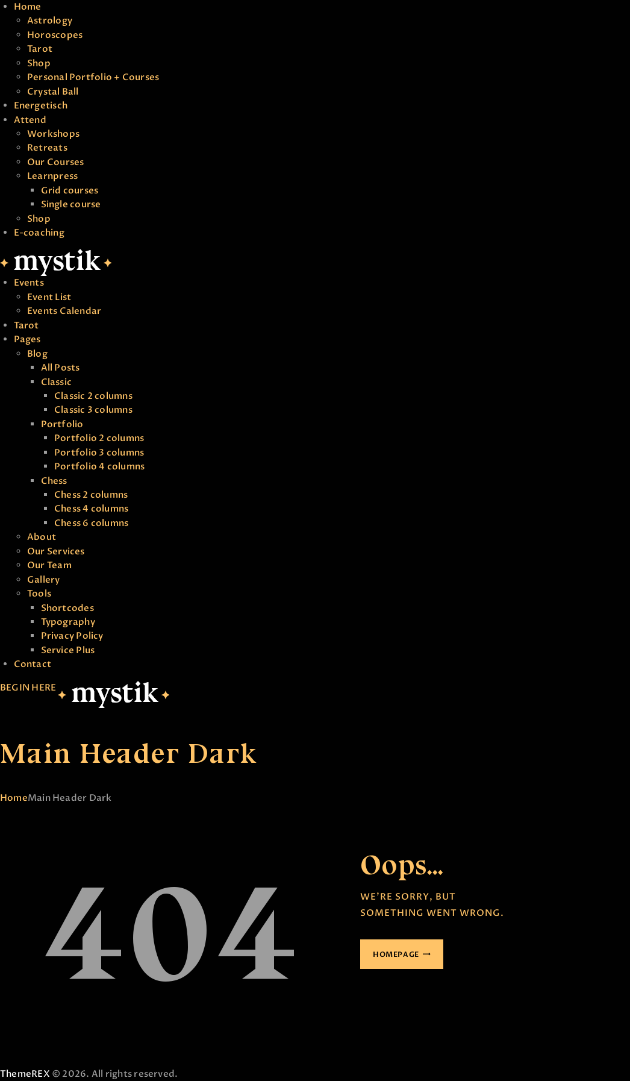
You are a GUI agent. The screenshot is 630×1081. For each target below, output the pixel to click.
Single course (71, 204)
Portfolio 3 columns (99, 452)
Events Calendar (64, 311)
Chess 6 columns (91, 523)
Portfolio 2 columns (99, 438)
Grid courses (70, 190)
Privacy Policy (72, 636)
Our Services (56, 551)
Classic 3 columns (93, 410)
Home (28, 7)
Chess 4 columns (91, 509)
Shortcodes (67, 608)
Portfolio (62, 424)
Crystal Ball (53, 92)
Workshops (53, 134)
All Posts (60, 368)
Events (29, 283)
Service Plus (68, 650)
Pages (27, 339)
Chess (54, 481)
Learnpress (52, 176)
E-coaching (39, 233)
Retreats (47, 148)
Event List (49, 297)
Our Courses (55, 162)
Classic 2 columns (93, 396)
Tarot (39, 49)
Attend (30, 120)
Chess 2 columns (91, 495)
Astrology (49, 20)
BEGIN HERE (28, 688)
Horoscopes (55, 35)
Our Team (49, 565)
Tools (39, 594)
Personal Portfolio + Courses (93, 77)
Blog (37, 354)
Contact (33, 664)
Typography (68, 622)
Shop (39, 63)
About (41, 537)
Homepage (396, 954)
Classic (56, 382)
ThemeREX (25, 1074)
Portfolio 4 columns (99, 466)
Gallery (43, 580)
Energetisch (40, 105)
